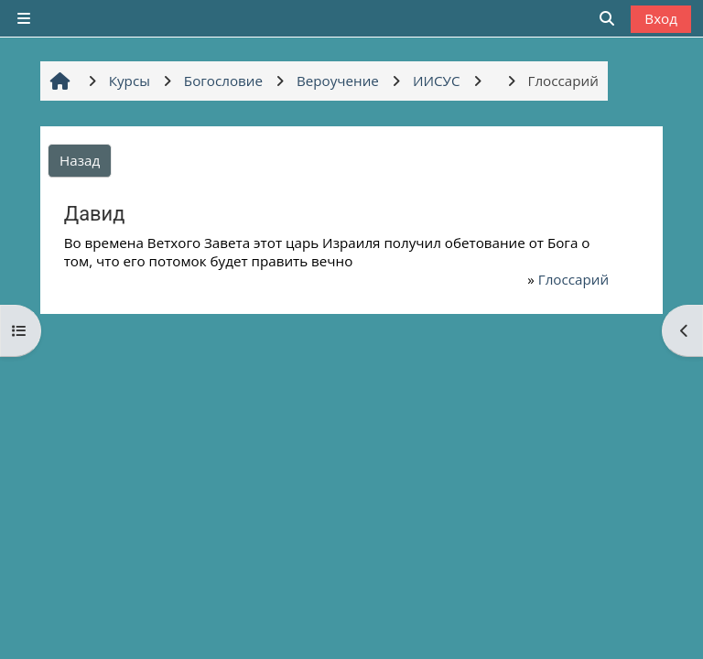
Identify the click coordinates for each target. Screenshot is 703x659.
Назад (79, 160)
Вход (660, 18)
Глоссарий (573, 279)
